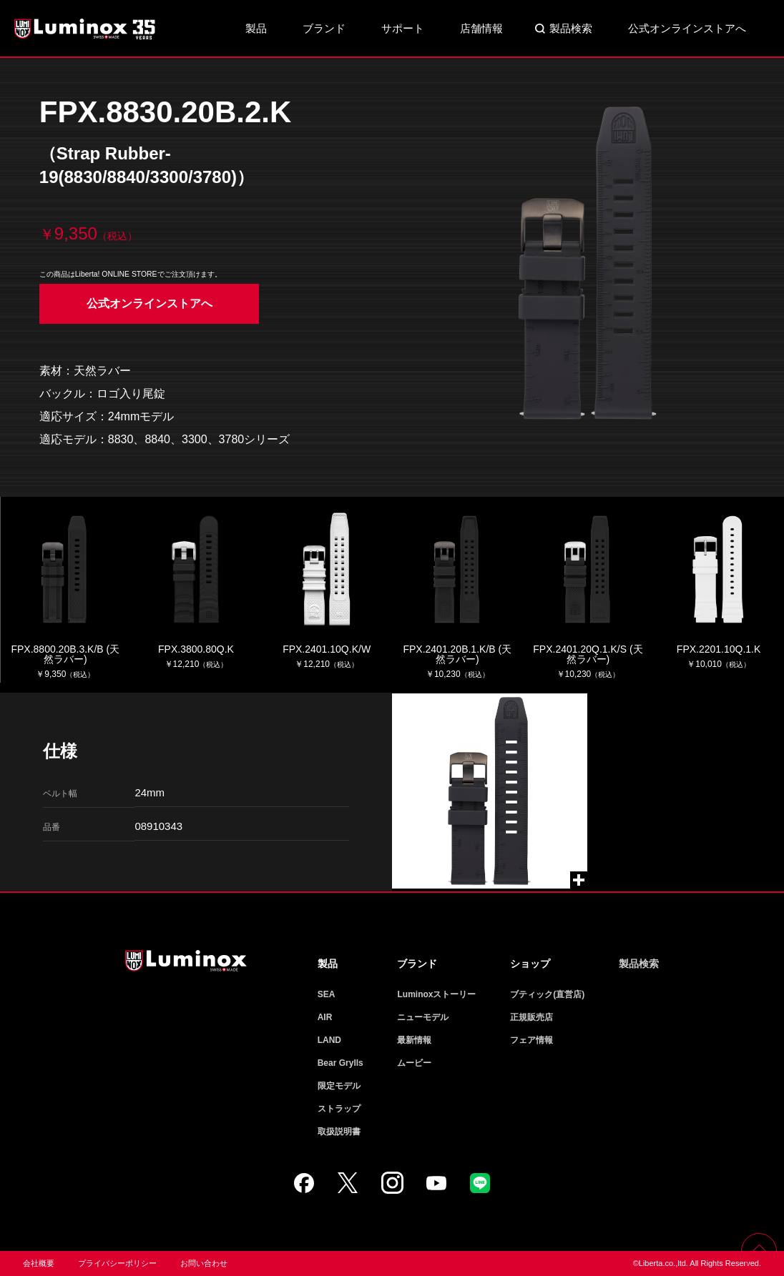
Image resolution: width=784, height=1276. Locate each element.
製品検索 (570, 28)
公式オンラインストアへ (687, 28)
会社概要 (38, 1263)
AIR (325, 1017)
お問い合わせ (203, 1263)
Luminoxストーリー (436, 994)
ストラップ (339, 1109)
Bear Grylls (340, 1063)
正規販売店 (531, 1017)
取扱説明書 (339, 1132)
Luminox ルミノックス (85, 28)
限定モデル (339, 1086)
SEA (326, 994)
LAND (329, 1040)
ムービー (414, 1063)
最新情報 (414, 1040)
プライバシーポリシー (117, 1263)
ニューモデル (423, 1017)
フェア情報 (531, 1040)
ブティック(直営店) (547, 994)
